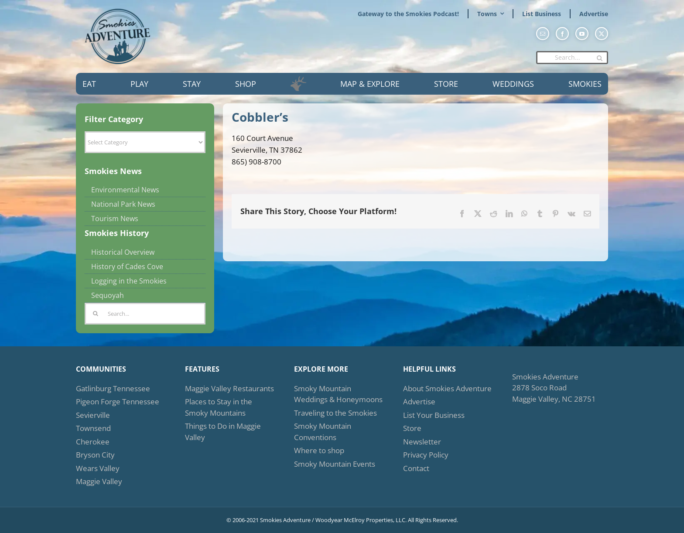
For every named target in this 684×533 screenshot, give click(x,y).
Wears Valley (98, 468)
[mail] (542, 33)
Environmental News (125, 190)
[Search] (599, 58)
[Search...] (572, 57)
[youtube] (581, 33)
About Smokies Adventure (447, 388)
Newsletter (422, 442)
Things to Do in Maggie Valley (223, 431)
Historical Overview (122, 252)
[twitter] (601, 33)
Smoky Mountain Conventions (322, 431)
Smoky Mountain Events (334, 464)
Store (412, 428)
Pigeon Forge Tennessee (117, 401)
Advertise (419, 401)
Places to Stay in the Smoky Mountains (218, 407)
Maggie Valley (99, 481)
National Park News (123, 204)
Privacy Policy (425, 455)
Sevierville (93, 415)
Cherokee (92, 442)
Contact (416, 468)
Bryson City (95, 455)
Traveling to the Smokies (335, 413)
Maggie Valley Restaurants (229, 388)
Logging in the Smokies (129, 281)
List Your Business (434, 415)
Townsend (93, 428)
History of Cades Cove (127, 266)
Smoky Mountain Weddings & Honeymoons (338, 394)
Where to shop (319, 450)
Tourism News (114, 218)
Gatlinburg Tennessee (113, 388)
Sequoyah (107, 295)
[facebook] (562, 33)
